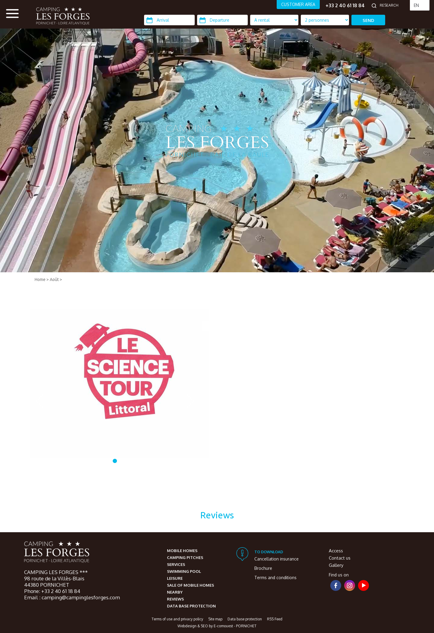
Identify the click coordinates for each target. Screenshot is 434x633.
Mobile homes (182, 550)
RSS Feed (274, 619)
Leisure (175, 578)
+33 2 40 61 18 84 (345, 5)
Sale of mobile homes (190, 585)
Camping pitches (185, 557)
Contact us (340, 558)
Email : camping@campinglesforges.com (72, 597)
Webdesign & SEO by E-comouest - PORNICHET (217, 626)
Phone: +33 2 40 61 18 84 (52, 591)
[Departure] (222, 20)
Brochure (263, 568)
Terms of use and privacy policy (177, 619)
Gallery (336, 565)
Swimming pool (184, 571)
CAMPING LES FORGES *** (56, 572)
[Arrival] (169, 20)
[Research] (393, 5)
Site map (215, 619)
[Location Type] (325, 20)
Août (54, 279)
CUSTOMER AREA (298, 4)
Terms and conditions (275, 577)
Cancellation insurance (276, 558)
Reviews (175, 599)
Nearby (175, 592)
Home (40, 279)
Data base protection (191, 606)
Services (176, 564)
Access (336, 551)
